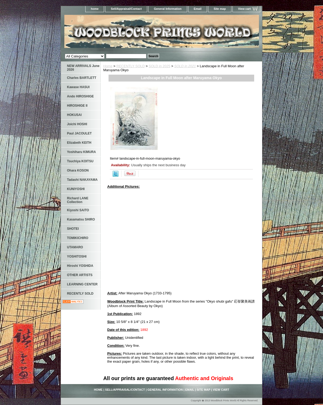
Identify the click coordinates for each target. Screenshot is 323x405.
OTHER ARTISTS (79, 275)
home (94, 8)
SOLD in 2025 (160, 66)
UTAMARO (75, 247)
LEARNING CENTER (82, 284)
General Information (168, 8)
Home (108, 66)
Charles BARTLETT (81, 78)
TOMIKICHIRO (77, 238)
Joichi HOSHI (77, 124)
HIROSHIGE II (77, 105)
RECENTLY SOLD (130, 66)
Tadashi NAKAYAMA (82, 180)
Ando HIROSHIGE (80, 96)
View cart (244, 8)
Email (197, 8)
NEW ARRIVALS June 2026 (83, 67)
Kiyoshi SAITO (78, 210)
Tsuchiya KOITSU (80, 161)
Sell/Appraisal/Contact (126, 8)
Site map (220, 8)
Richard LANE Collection (77, 200)
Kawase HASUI (78, 87)
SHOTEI (73, 229)
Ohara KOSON (78, 170)
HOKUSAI (74, 115)
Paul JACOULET (79, 133)
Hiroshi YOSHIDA (80, 266)
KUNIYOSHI (76, 189)
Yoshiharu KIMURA (81, 152)
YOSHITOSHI (77, 256)
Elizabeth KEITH (79, 143)
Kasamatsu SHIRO (81, 219)
